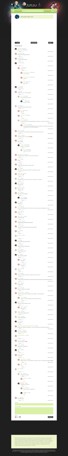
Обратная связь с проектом (42, 452)
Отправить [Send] (50, 417)
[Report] (50, 51)
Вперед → (50, 42)
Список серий (33, 42)
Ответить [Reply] (19, 51)
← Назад (17, 42)
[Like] (22, 51)
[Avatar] (16, 417)
